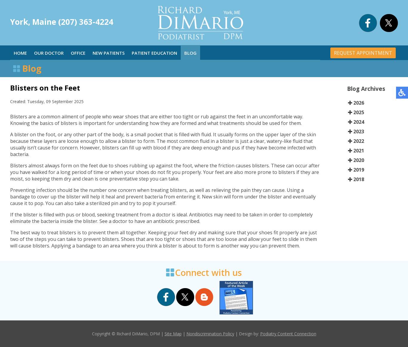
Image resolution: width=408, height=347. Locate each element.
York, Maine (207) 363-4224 (61, 21)
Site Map (173, 334)
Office (78, 53)
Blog (190, 53)
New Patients (109, 53)
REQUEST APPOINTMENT (363, 53)
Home (20, 53)
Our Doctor (49, 53)
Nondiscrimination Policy (210, 334)
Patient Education (154, 53)
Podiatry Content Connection (288, 334)
